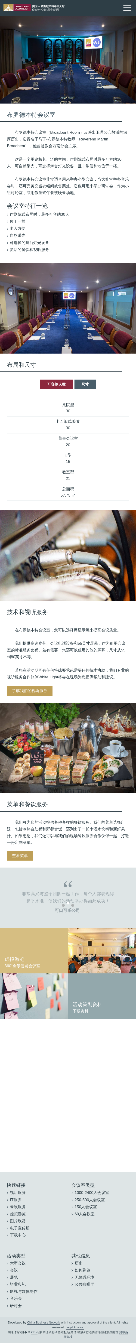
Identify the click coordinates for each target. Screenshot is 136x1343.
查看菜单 (20, 856)
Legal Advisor (75, 1327)
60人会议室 (85, 1214)
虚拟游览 (18, 1214)
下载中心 (18, 1235)
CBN (34, 1332)
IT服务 (15, 1200)
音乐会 (16, 1298)
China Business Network (43, 1322)
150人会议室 (86, 1207)
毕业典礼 (18, 1284)
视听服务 (18, 1192)
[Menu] (127, 7)
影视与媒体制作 (23, 1291)
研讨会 (16, 1306)
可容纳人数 (56, 384)
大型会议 (18, 1263)
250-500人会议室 (90, 1200)
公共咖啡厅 (84, 1284)
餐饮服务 (18, 1207)
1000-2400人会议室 (92, 1192)
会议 (14, 1270)
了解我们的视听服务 (29, 691)
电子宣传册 (20, 1228)
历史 (79, 1263)
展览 (14, 1277)
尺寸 (85, 384)
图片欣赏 (18, 1221)
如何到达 (82, 1270)
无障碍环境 (84, 1277)
